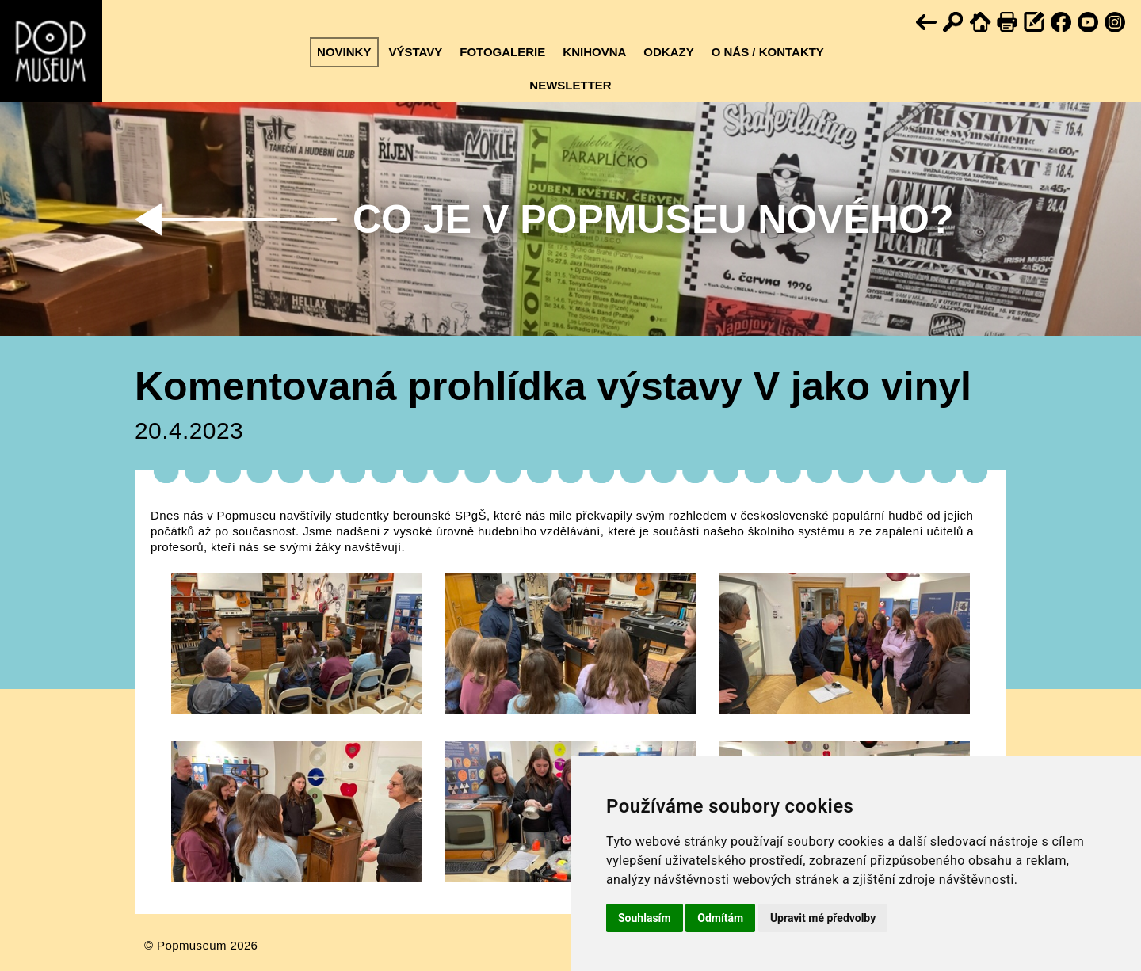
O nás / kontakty (768, 52)
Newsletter (570, 85)
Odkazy (668, 52)
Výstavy (415, 52)
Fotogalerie (502, 52)
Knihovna (594, 52)
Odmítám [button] (720, 918)
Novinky (344, 52)
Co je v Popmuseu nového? (653, 219)
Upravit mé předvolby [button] (823, 918)
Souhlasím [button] (644, 918)
